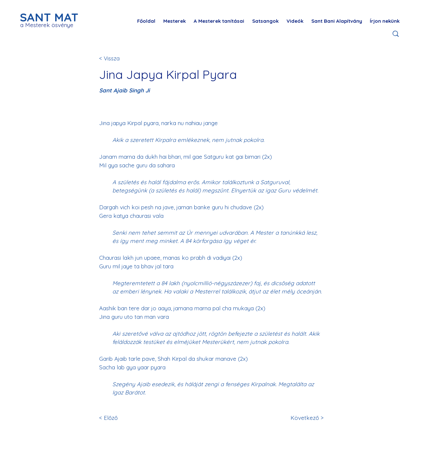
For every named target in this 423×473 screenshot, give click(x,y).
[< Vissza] (121, 58)
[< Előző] (121, 417)
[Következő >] (306, 417)
